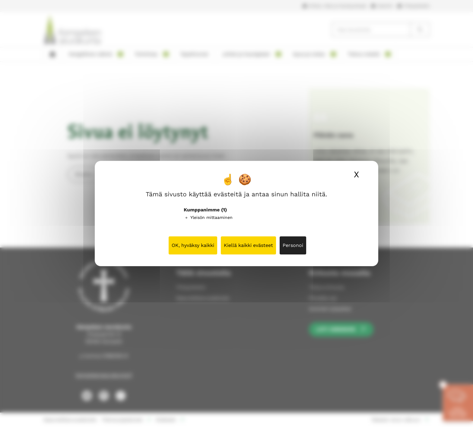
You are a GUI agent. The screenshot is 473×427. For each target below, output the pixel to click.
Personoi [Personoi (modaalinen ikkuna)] (293, 245)
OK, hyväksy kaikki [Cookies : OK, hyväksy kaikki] (193, 245)
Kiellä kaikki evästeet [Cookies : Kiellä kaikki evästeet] (248, 245)
